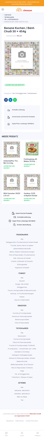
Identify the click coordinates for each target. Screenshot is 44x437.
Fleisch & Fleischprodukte (22, 342)
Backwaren (22, 336)
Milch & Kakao (22, 397)
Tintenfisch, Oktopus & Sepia (22, 377)
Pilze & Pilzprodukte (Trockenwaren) (22, 255)
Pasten (22, 297)
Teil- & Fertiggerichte (11, 19)
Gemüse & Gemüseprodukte (22, 316)
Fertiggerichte (22, 287)
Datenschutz (19, 421)
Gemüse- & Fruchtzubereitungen (22, 293)
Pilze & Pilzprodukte (22, 323)
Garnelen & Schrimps (22, 352)
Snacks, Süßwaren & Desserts (22, 261)
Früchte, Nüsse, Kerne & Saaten (22, 245)
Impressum (10, 421)
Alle (22, 239)
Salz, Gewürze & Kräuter (22, 258)
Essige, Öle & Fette (21, 284)
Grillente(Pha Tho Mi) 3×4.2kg (10, 162)
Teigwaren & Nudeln (22, 267)
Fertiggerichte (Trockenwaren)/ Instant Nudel (22, 242)
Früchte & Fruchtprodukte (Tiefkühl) (22, 345)
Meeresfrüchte (22, 361)
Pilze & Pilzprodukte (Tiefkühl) (22, 368)
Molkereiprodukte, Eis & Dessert (22, 364)
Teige (22, 371)
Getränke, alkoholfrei (22, 390)
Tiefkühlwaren (9, 17)
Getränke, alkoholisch (22, 394)
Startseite (7, 15)
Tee (22, 400)
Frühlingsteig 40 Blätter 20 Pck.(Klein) (30, 160)
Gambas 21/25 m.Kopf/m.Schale (30, 194)
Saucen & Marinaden (21, 300)
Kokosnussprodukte (22, 319)
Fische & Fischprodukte (22, 339)
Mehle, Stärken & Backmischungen (22, 252)
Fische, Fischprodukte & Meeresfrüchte (22, 290)
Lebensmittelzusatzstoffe (22, 248)
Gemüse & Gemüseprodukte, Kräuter (22, 358)
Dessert (22, 281)
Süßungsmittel (22, 264)
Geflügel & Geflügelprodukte (22, 355)
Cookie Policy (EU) (32, 421)
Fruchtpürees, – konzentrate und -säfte (22, 349)
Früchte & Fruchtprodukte (22, 313)
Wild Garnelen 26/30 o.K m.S (11, 194)
